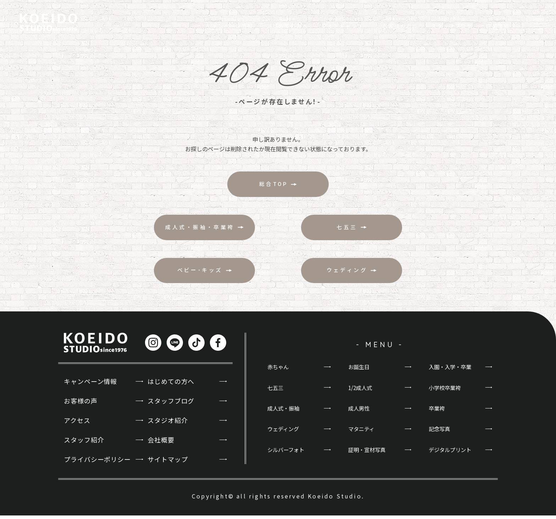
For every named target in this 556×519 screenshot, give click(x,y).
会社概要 (161, 443)
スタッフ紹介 (84, 443)
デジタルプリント (451, 454)
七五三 (275, 391)
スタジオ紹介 (168, 424)
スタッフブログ (171, 404)
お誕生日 (359, 370)
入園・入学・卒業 (451, 370)
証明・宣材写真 (368, 454)
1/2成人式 (361, 391)
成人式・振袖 (284, 412)
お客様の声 (81, 404)
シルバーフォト (287, 454)
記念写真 (440, 433)
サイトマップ (168, 463)
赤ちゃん (278, 370)
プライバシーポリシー (97, 463)
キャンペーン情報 (90, 384)
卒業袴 (437, 412)
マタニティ (362, 433)
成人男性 (359, 412)
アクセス (77, 424)
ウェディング (284, 433)
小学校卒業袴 (446, 391)
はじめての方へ (171, 384)
